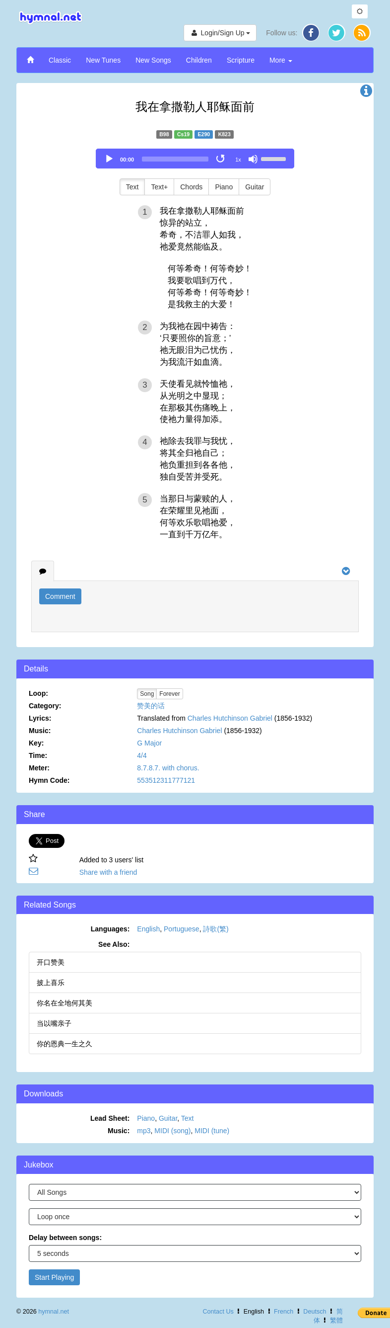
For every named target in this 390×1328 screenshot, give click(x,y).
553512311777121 (166, 780)
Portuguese (181, 929)
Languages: (110, 929)
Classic (60, 60)
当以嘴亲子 (54, 1023)
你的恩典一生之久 (64, 1044)
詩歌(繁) (215, 929)
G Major (149, 743)
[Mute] (253, 159)
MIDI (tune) (212, 1131)
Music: (40, 731)
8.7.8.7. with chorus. (168, 768)
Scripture (241, 60)
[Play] (109, 159)
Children (199, 60)
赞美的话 (151, 706)
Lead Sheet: (110, 1118)
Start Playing (54, 1277)
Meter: (39, 768)
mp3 (143, 1131)
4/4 (141, 755)
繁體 (336, 1320)
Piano (224, 187)
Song (147, 693)
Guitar (254, 187)
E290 (204, 134)
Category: (45, 706)
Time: (38, 755)
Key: (36, 743)
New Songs (153, 60)
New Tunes (103, 60)
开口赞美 (51, 962)
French (283, 1311)
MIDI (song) (172, 1131)
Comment (60, 596)
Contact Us (217, 1311)
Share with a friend (108, 872)
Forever (169, 693)
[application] (195, 158)
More (280, 60)
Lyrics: (40, 718)
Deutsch (314, 1311)
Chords (191, 187)
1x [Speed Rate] (238, 160)
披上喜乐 (51, 983)
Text (132, 187)
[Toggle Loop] (221, 159)
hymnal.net (53, 1311)
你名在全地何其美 (64, 1003)
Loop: (38, 693)
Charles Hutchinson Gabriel (230, 718)
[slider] (175, 159)
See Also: (114, 944)
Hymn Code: (49, 780)
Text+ (159, 187)
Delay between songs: (65, 1238)
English (148, 929)
